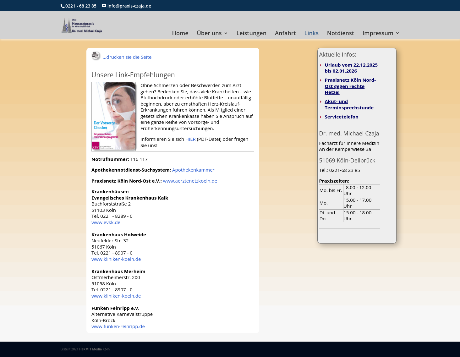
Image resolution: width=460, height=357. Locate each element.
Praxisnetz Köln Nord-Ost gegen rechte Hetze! (350, 86)
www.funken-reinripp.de (118, 326)
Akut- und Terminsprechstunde (349, 104)
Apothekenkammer (193, 170)
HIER (190, 139)
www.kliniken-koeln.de (116, 259)
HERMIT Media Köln (94, 349)
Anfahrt (285, 34)
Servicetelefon (341, 116)
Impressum (378, 34)
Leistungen (251, 34)
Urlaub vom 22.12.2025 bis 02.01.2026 (351, 68)
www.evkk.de (105, 222)
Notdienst (340, 34)
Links (311, 34)
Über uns (209, 34)
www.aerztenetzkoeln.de (190, 181)
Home (180, 34)
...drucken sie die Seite (121, 57)
